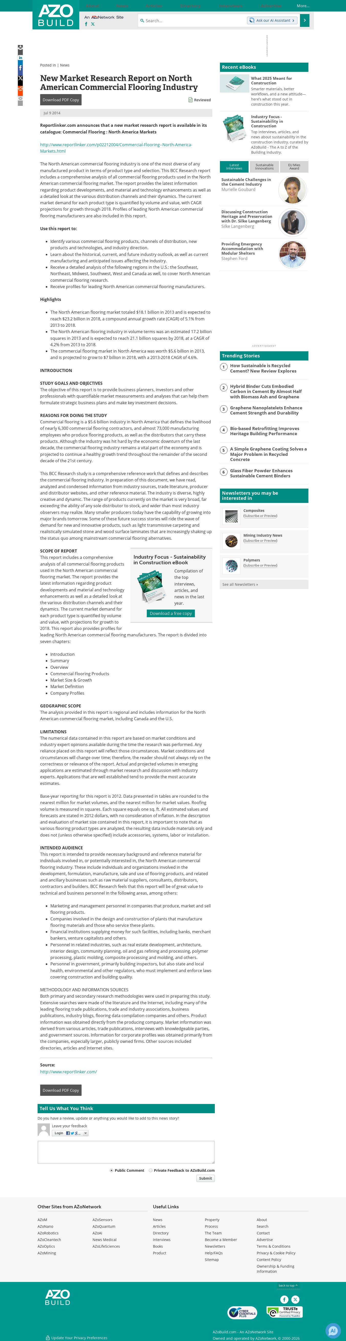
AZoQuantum (104, 1226)
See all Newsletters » (240, 582)
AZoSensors (103, 1219)
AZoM (42, 1219)
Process (211, 1226)
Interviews (162, 1239)
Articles (159, 1226)
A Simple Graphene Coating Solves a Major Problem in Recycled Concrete (265, 450)
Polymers (251, 558)
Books (158, 1246)
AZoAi (97, 1233)
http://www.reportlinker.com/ (68, 1072)
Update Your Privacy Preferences (76, 1334)
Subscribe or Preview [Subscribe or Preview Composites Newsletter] (260, 513)
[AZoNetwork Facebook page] (86, 24)
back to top (288, 1285)
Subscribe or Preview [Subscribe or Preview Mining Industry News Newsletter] (260, 538)
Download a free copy (171, 613)
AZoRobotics (48, 1233)
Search (263, 1226)
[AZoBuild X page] (93, 24)
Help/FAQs (214, 1252)
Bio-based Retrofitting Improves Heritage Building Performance (261, 429)
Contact (263, 1233)
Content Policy (269, 1259)
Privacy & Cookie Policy (276, 1252)
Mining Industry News (262, 533)
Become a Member (221, 1239)
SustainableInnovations (264, 167)
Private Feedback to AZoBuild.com (184, 1170)
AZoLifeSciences (106, 1246)
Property (212, 1219)
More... (298, 5)
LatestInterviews (234, 167)
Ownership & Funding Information (275, 1269)
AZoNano (45, 1226)
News (65, 65)
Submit (205, 1178)
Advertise (265, 1239)
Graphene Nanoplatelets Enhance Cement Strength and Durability (262, 408)
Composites (253, 508)
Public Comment (129, 1170)
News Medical (105, 1239)
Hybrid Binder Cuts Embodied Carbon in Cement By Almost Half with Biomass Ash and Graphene (269, 391)
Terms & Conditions (274, 1246)
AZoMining (47, 1252)
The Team (213, 1233)
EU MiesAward (294, 167)
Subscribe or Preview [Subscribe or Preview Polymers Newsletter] (260, 563)
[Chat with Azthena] (333, 1330)
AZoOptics (46, 1246)
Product (159, 1252)
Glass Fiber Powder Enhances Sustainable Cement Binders (258, 470)
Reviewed (202, 99)
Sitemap (212, 1259)
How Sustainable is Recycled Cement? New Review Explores (266, 367)
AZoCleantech (49, 1239)
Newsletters (215, 1246)
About (262, 1219)
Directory (161, 1233)
